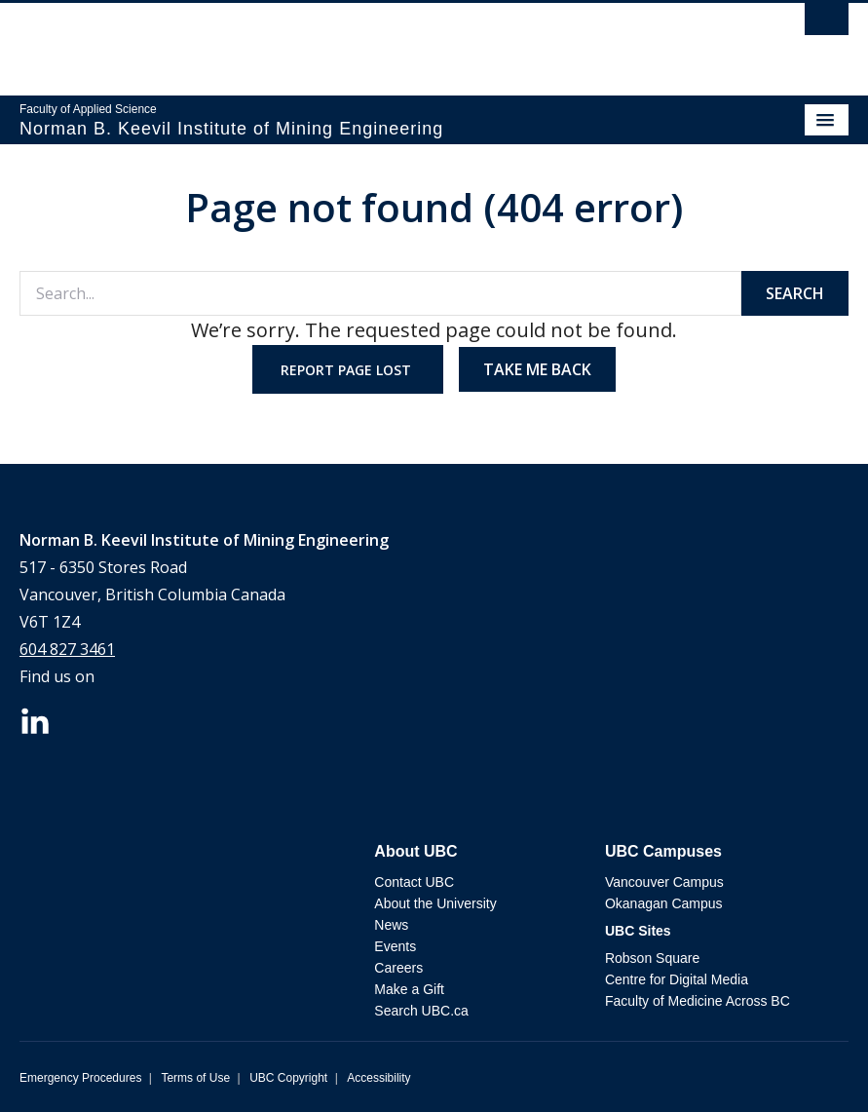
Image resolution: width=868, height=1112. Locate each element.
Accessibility (378, 1078)
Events (395, 946)
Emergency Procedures (80, 1078)
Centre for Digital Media (676, 979)
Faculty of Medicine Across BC (697, 1001)
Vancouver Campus (664, 882)
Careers (398, 968)
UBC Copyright (288, 1078)
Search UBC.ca (421, 1010)
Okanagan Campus (664, 903)
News (391, 925)
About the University (435, 903)
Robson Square (652, 958)
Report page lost (348, 370)
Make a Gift (409, 989)
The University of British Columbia (309, 40)
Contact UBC (414, 882)
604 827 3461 (67, 649)
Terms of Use (195, 1078)
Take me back (537, 369)
